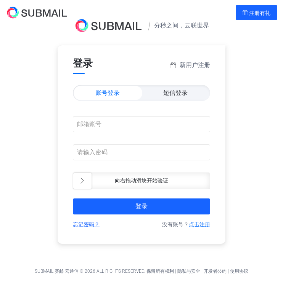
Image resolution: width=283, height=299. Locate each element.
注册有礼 (256, 13)
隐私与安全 (188, 271)
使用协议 (239, 271)
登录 (141, 206)
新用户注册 (195, 65)
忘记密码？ (86, 224)
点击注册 (199, 224)
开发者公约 (215, 271)
